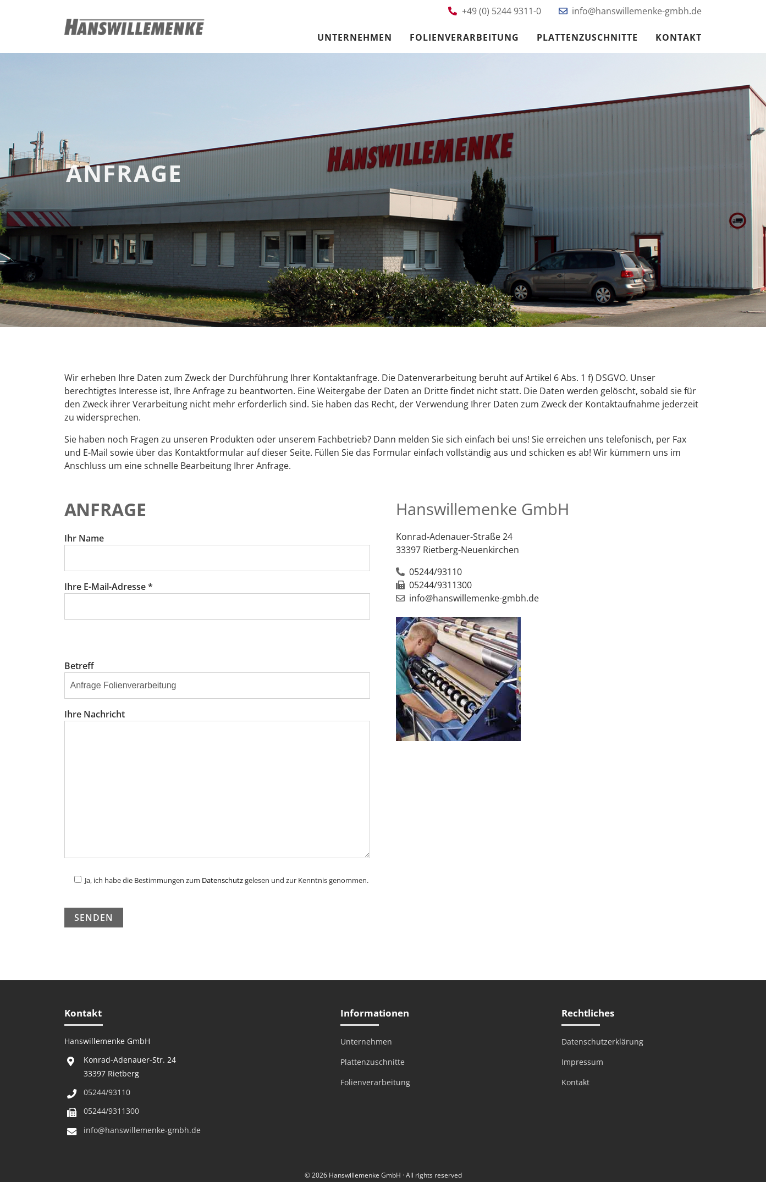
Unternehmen (354, 37)
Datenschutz (222, 880)
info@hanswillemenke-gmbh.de (142, 1130)
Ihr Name (217, 548)
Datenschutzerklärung (602, 1041)
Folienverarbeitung (464, 37)
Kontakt (678, 37)
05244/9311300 (111, 1111)
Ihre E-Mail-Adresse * (217, 596)
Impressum (582, 1062)
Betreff (217, 675)
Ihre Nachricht (217, 784)
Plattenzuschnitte (587, 37)
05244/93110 (107, 1092)
